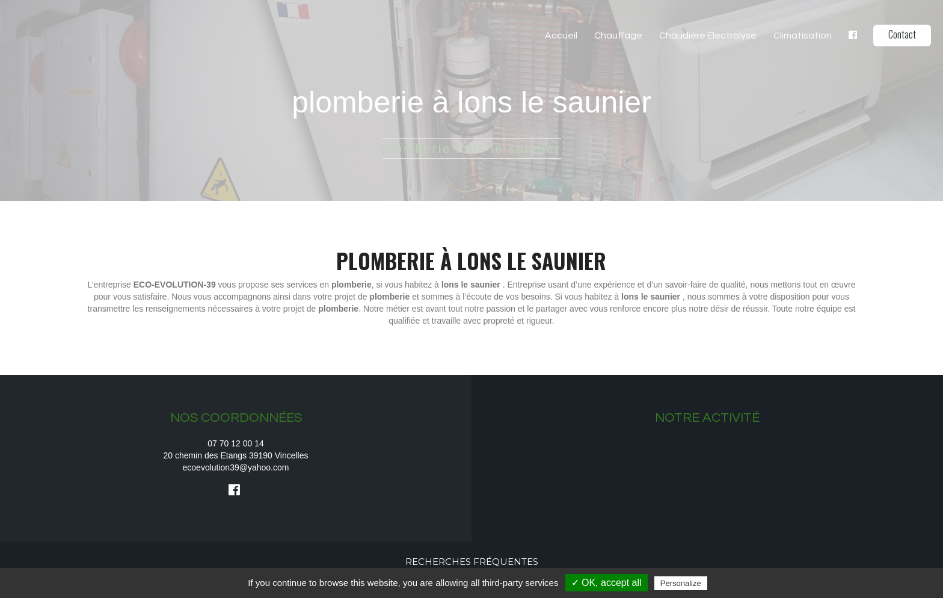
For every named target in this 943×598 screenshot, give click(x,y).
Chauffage (618, 35)
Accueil (561, 35)
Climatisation (802, 35)
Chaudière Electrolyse (708, 35)
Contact (902, 34)
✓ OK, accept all (606, 583)
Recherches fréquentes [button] (471, 561)
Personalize (680, 583)
